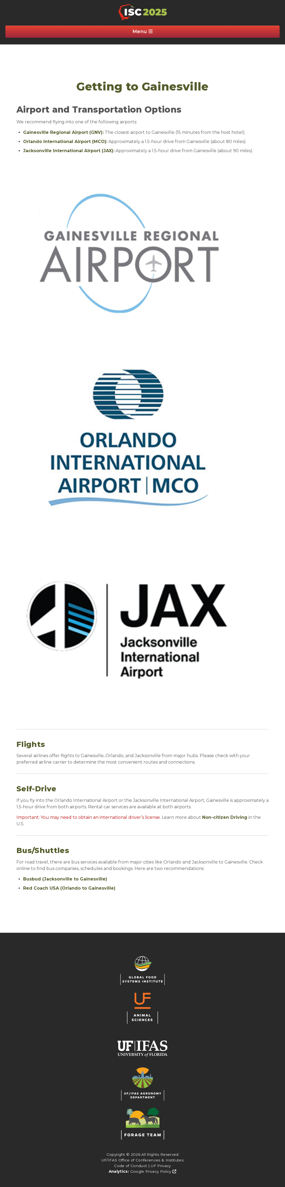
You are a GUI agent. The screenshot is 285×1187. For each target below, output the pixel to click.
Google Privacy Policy (153, 1171)
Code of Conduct (130, 1166)
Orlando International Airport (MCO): (65, 141)
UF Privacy (161, 1166)
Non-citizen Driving (224, 817)
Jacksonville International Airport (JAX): (68, 150)
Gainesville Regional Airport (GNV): (63, 132)
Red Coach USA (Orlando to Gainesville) (69, 888)
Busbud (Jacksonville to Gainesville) (65, 879)
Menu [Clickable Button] (142, 31)
